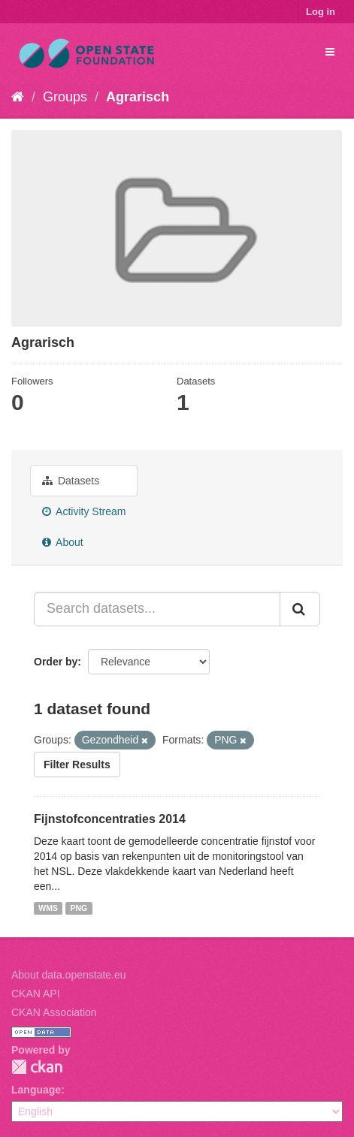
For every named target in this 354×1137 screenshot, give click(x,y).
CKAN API (35, 994)
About (62, 542)
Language (36, 1090)
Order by (55, 662)
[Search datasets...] (157, 609)
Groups (65, 96)
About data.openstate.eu (68, 975)
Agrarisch (137, 96)
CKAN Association (54, 1012)
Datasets (70, 481)
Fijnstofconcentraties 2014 (110, 819)
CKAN (36, 1067)
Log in (320, 11)
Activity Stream (84, 511)
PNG (78, 907)
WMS (48, 907)
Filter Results (77, 765)
